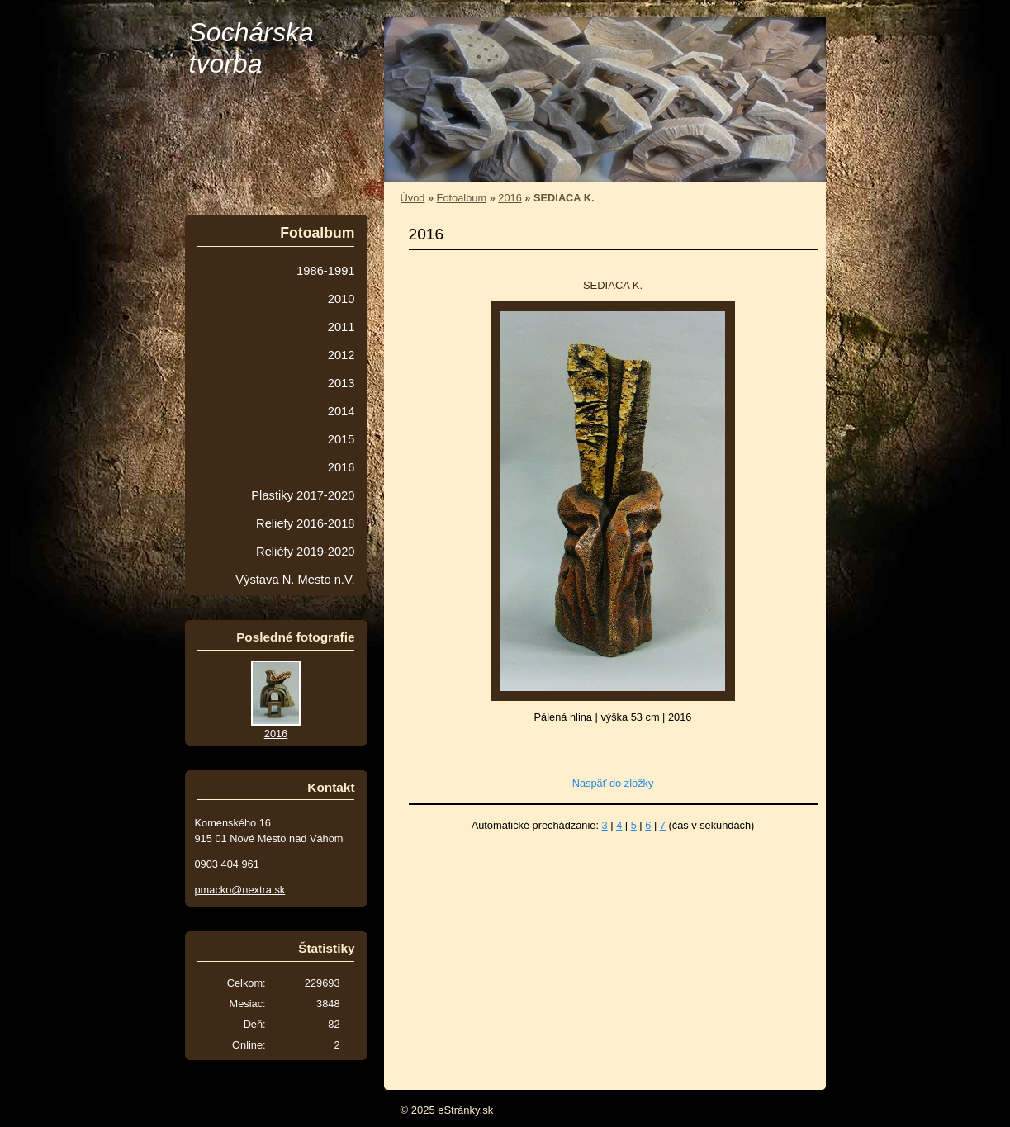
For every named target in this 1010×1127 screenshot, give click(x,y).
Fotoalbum (461, 198)
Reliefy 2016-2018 (305, 523)
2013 (341, 383)
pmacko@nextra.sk (240, 889)
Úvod (413, 198)
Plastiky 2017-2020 (302, 495)
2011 (341, 327)
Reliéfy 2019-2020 (305, 551)
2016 (509, 198)
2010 (341, 298)
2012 (341, 355)
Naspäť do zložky (613, 783)
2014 (341, 411)
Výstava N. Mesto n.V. (294, 579)
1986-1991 (325, 270)
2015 (341, 439)
